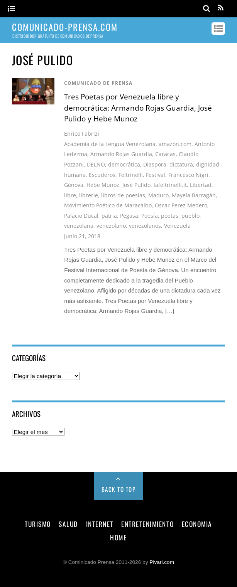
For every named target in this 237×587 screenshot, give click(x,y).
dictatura (181, 164)
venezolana (78, 225)
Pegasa (129, 215)
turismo (38, 524)
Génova (73, 184)
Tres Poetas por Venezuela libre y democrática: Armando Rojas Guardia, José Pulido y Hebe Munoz (138, 108)
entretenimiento (147, 524)
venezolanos (145, 225)
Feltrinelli (130, 174)
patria (109, 215)
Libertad (201, 184)
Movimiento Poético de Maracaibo (108, 205)
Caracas (165, 154)
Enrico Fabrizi (81, 133)
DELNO (96, 164)
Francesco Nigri (188, 174)
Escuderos (102, 174)
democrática (124, 164)
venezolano (111, 225)
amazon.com (175, 144)
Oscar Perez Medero (181, 205)
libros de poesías (123, 195)
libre (70, 195)
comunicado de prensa (98, 83)
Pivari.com (161, 562)
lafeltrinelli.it (170, 184)
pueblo (190, 215)
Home (118, 537)
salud (68, 524)
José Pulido (136, 184)
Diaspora (154, 164)
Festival (155, 174)
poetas (169, 215)
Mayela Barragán (194, 195)
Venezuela (177, 225)
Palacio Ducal (81, 215)
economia (197, 524)
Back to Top (119, 489)
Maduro (158, 195)
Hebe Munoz (102, 184)
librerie (88, 195)
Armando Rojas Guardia (121, 154)
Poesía (149, 215)
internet (99, 524)
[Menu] (11, 9)
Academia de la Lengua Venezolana (110, 144)
